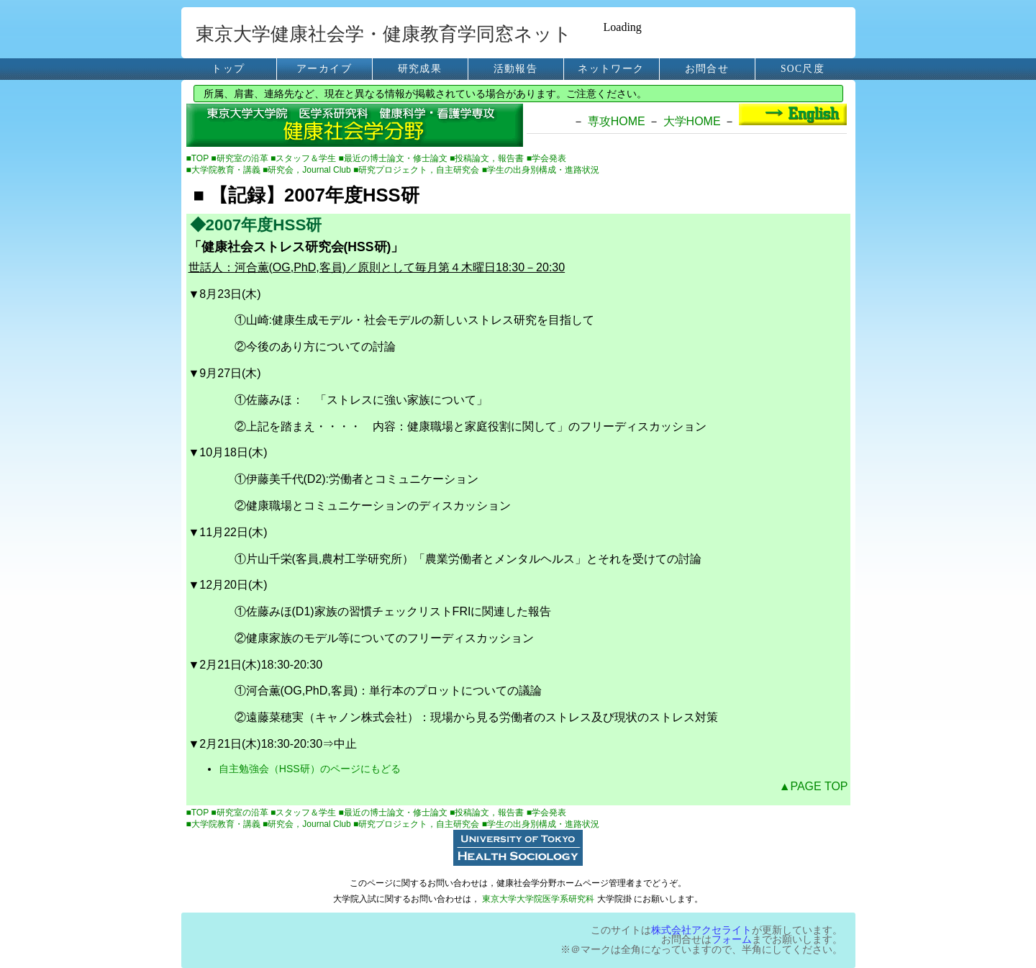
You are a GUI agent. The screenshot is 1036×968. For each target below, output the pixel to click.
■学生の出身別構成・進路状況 (540, 170)
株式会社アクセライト (701, 930)
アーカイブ (324, 68)
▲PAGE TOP (813, 786)
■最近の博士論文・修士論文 (394, 158)
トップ (228, 68)
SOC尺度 (802, 68)
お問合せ (707, 68)
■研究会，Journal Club (308, 170)
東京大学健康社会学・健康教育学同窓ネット (384, 34)
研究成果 (420, 68)
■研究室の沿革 (241, 158)
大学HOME (692, 121)
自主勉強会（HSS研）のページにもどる (310, 768)
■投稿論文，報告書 (488, 158)
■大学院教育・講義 (224, 170)
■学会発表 (546, 158)
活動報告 (515, 68)
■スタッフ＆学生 (305, 158)
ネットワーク (611, 68)
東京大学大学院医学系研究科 (538, 899)
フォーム (732, 939)
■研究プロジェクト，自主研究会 (417, 170)
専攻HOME (616, 121)
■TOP (199, 158)
